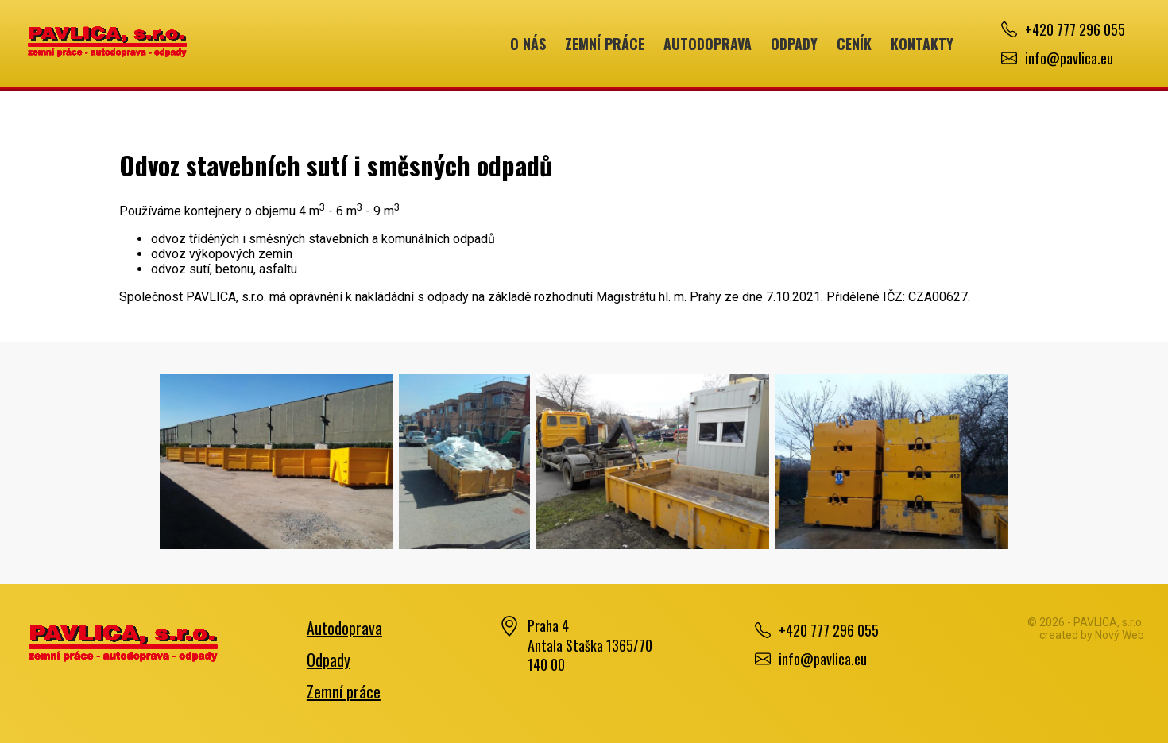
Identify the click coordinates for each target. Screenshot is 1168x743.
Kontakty (922, 43)
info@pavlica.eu (1069, 58)
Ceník (854, 43)
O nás (528, 43)
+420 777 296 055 (1075, 29)
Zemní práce (604, 43)
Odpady (794, 43)
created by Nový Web (1091, 635)
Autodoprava (707, 43)
